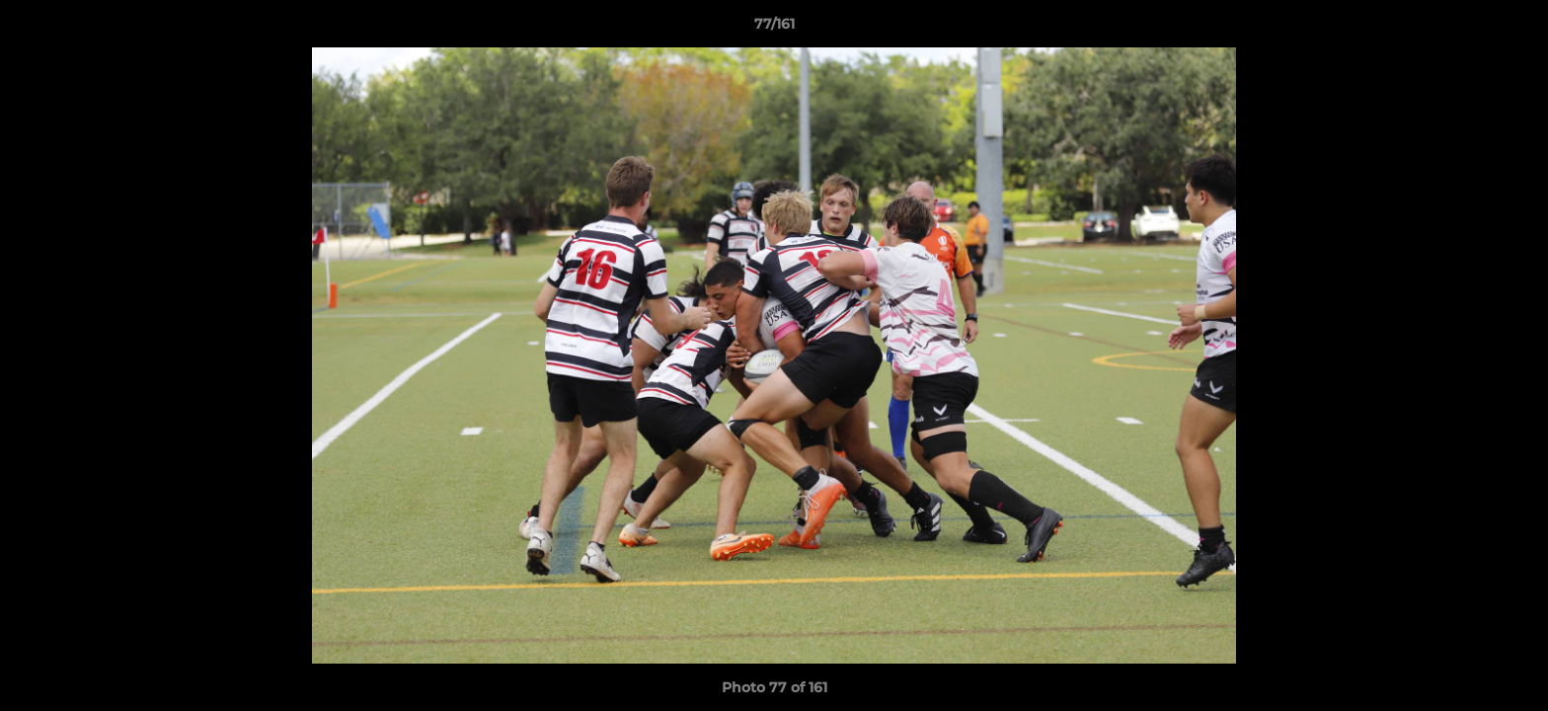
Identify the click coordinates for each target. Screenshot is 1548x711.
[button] (1512, 29)
